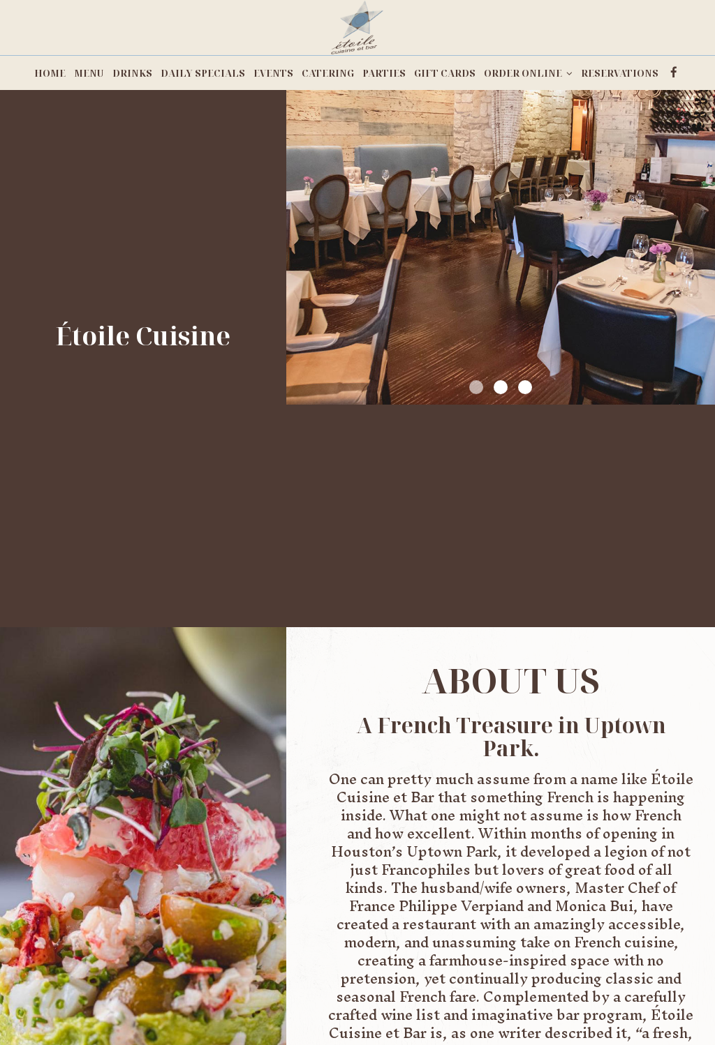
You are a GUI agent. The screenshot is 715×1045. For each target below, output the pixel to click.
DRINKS (132, 73)
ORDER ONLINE (528, 73)
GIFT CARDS (445, 73)
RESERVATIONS (619, 73)
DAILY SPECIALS (203, 73)
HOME (50, 73)
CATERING (328, 73)
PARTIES (384, 73)
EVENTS (273, 73)
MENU (89, 73)
